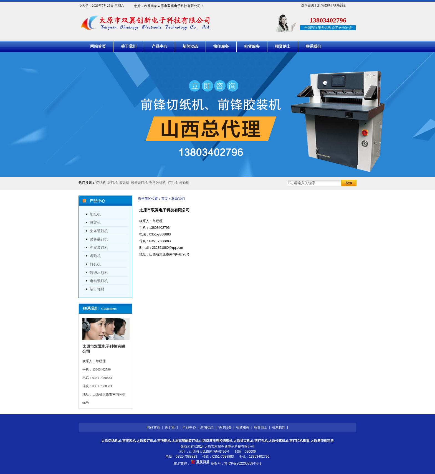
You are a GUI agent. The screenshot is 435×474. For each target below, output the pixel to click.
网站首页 (98, 46)
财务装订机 (157, 183)
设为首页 (307, 5)
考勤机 (184, 183)
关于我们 (128, 46)
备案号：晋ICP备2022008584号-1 (236, 463)
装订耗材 (97, 289)
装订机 (113, 183)
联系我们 (340, 5)
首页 (164, 199)
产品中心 (159, 46)
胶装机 (124, 183)
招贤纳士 (282, 46)
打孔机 (173, 183)
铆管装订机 (139, 183)
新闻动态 (190, 46)
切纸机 (101, 183)
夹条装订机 (99, 231)
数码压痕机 (99, 272)
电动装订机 (99, 281)
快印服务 (221, 46)
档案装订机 (99, 247)
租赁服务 (252, 46)
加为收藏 (323, 5)
